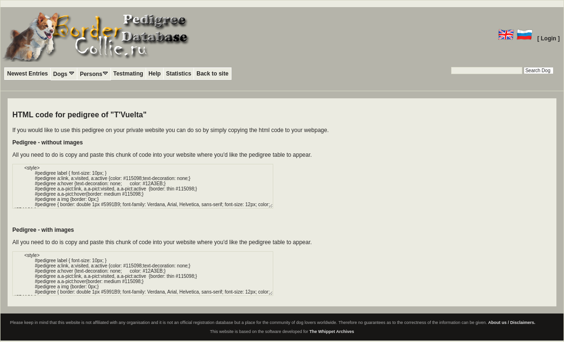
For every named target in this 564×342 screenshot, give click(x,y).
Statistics (178, 73)
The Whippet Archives (331, 331)
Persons (94, 73)
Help (154, 73)
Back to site (212, 73)
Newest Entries (27, 73)
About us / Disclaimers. (512, 322)
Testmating (128, 73)
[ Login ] (548, 38)
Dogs (63, 73)
